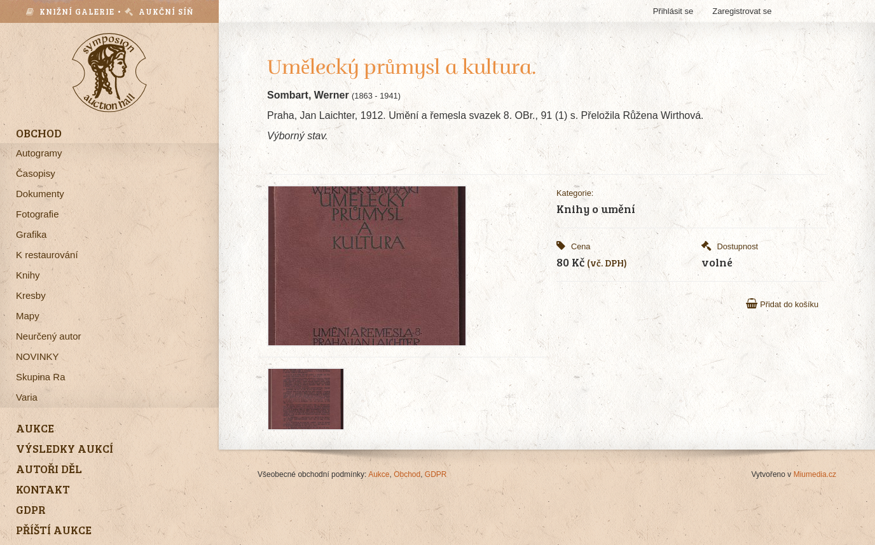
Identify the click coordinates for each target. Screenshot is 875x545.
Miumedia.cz (815, 474)
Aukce (378, 474)
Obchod (407, 474)
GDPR (436, 474)
